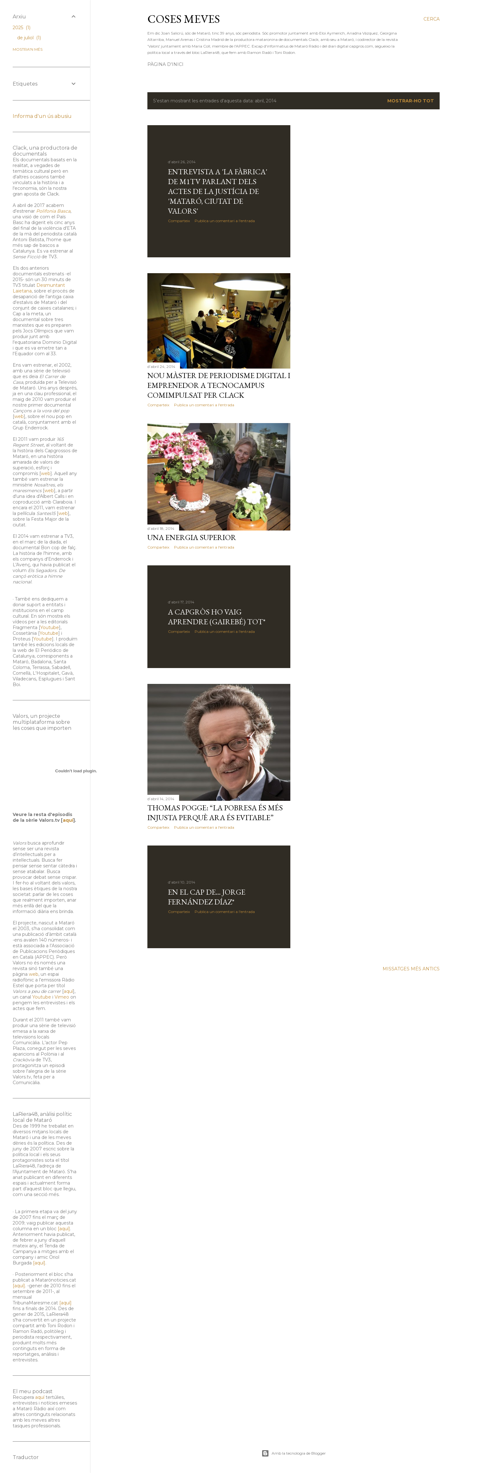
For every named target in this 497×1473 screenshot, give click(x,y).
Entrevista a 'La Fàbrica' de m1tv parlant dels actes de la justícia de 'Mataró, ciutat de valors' (217, 191)
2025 (21, 27)
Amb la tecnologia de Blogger (293, 1453)
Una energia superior (191, 537)
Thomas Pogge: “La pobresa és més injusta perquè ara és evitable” (215, 812)
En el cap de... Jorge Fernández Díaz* (206, 897)
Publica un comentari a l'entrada (225, 220)
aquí (68, 820)
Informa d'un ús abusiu (42, 116)
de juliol (29, 38)
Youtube (49, 627)
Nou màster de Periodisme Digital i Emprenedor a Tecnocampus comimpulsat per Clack (218, 385)
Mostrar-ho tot (410, 101)
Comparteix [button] (179, 220)
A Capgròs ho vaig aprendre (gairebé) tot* (217, 617)
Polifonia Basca (53, 211)
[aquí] (64, 1229)
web (19, 416)
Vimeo (62, 997)
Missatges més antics (411, 969)
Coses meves (183, 18)
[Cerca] (431, 19)
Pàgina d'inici (165, 64)
